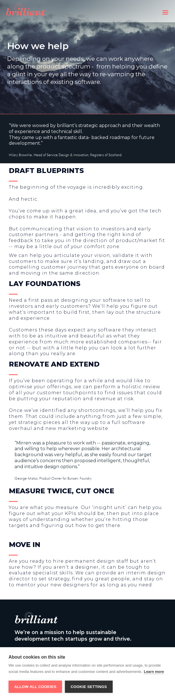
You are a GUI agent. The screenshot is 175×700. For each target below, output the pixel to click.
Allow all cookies (35, 687)
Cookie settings (89, 687)
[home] (42, 12)
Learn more (154, 671)
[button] (165, 11)
